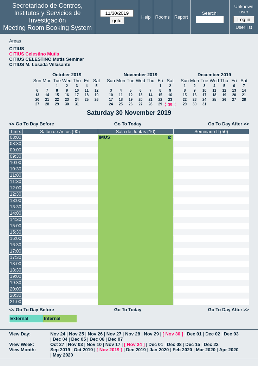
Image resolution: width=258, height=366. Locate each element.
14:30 (15, 219)
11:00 (15, 175)
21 (47, 100)
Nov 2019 (109, 349)
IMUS (136, 137)
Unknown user (243, 9)
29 (57, 104)
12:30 (15, 194)
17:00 (15, 251)
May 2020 (63, 355)
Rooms (162, 17)
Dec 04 (60, 339)
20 (37, 100)
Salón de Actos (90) (60, 131)
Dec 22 (211, 344)
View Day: (20, 333)
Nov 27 (114, 333)
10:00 (15, 162)
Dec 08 (174, 344)
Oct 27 (57, 344)
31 (77, 104)
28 (47, 104)
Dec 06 (97, 339)
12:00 (15, 187)
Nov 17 (113, 344)
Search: (210, 13)
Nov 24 (57, 333)
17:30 (15, 257)
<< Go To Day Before (31, 123)
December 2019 (214, 74)
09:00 (15, 149)
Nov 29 (151, 333)
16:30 (15, 244)
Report (181, 17)
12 (96, 90)
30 (67, 104)
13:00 (15, 200)
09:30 (15, 156)
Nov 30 (172, 333)
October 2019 (66, 74)
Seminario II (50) (211, 131)
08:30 (15, 143)
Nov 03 (75, 344)
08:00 (15, 137)
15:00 (15, 225)
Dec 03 (231, 333)
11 (87, 90)
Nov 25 (76, 333)
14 (47, 95)
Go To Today (128, 123)
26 (96, 100)
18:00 (15, 263)
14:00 (15, 213)
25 (87, 100)
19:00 (15, 276)
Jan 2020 (159, 349)
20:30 (15, 295)
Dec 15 (192, 344)
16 (67, 95)
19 (96, 95)
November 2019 (140, 74)
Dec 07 (115, 339)
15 (57, 95)
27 (37, 104)
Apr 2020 (228, 349)
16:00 (15, 238)
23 (67, 100)
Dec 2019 (136, 349)
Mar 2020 (205, 349)
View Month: (22, 349)
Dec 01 (194, 333)
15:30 (15, 232)
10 (77, 90)
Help (146, 17)
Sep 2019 (60, 349)
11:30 (15, 181)
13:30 (15, 206)
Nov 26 (95, 333)
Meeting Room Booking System (47, 27)
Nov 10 (94, 344)
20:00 (15, 289)
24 (77, 100)
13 (37, 95)
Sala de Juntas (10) (135, 131)
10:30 (15, 168)
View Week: (21, 344)
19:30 (15, 282)
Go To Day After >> (228, 123)
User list (244, 27)
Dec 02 (212, 333)
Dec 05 (78, 339)
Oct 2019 (83, 349)
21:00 (15, 301)
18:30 (15, 270)
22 (57, 100)
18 (87, 95)
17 (77, 95)
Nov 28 (132, 333)
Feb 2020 (182, 349)
